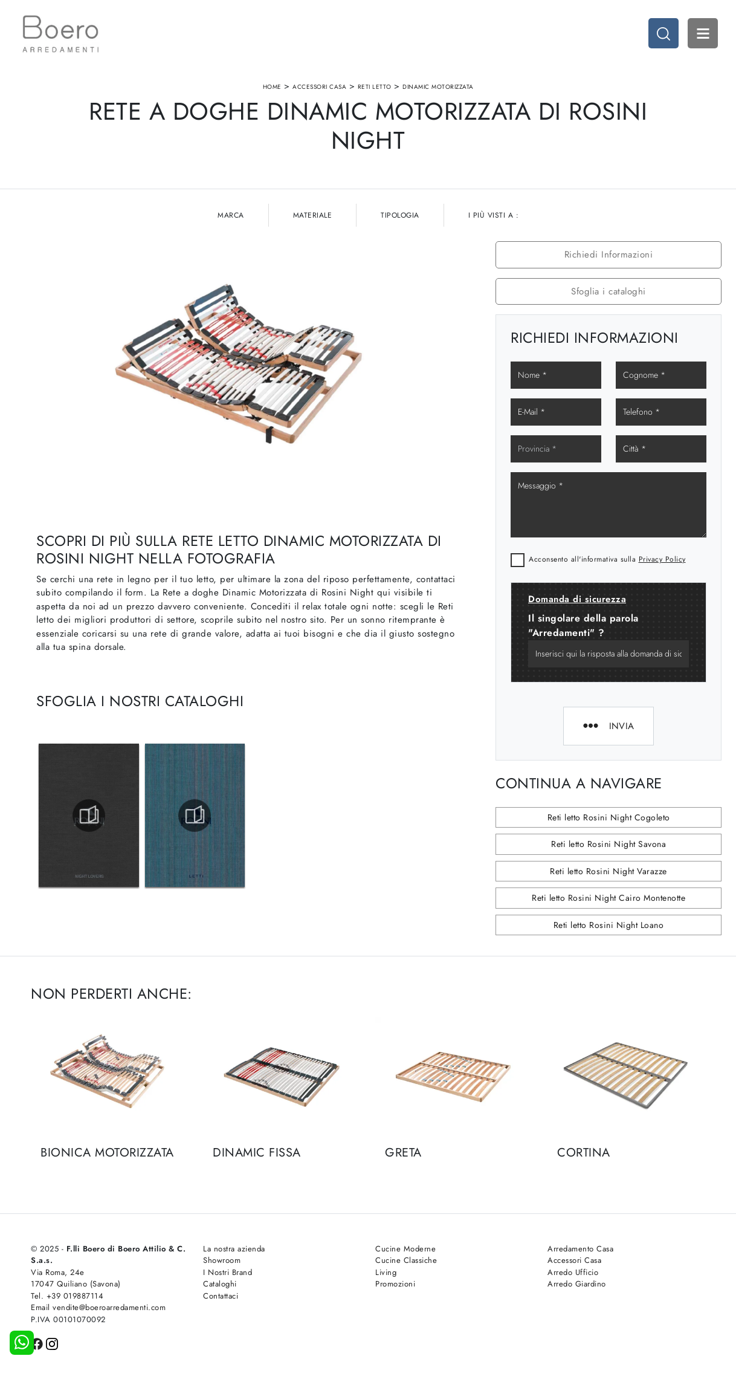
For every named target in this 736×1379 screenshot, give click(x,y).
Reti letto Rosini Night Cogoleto (608, 817)
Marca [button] (231, 215)
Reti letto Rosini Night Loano (609, 925)
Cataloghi (220, 1284)
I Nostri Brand (227, 1272)
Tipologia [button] (400, 215)
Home (272, 86)
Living (385, 1272)
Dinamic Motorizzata (438, 86)
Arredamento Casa (580, 1248)
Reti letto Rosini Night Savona (608, 844)
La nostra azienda (234, 1248)
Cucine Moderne (405, 1248)
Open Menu (703, 33)
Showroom (221, 1260)
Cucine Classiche (406, 1260)
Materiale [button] (312, 215)
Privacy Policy (662, 559)
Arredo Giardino (576, 1284)
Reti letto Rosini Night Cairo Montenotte (608, 898)
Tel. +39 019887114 (67, 1296)
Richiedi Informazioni (608, 254)
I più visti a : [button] (493, 215)
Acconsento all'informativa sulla (607, 559)
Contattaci (220, 1296)
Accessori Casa (319, 86)
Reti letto (375, 86)
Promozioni (395, 1284)
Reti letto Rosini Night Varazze (608, 871)
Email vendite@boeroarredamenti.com (98, 1307)
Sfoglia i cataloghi (608, 291)
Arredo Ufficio (572, 1272)
